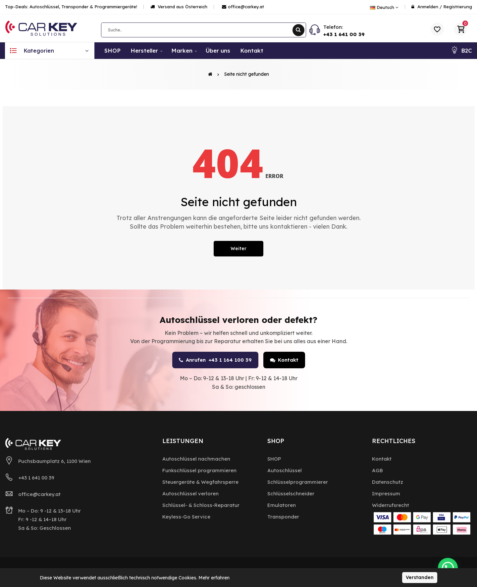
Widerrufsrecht (390, 505)
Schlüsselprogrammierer (297, 482)
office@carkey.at (243, 6)
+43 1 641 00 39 (344, 34)
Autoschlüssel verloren (190, 493)
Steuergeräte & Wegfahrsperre (200, 482)
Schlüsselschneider (290, 493)
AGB (377, 470)
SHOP (274, 459)
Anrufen (215, 360)
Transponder (283, 517)
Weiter (238, 248)
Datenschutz (387, 482)
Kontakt (284, 360)
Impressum (386, 493)
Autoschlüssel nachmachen (196, 459)
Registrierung (457, 6)
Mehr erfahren (214, 578)
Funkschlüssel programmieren (199, 470)
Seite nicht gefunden (246, 74)
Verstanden (420, 577)
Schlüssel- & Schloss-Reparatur (200, 505)
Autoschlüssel (284, 470)
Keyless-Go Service (186, 517)
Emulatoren (281, 505)
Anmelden (427, 6)
